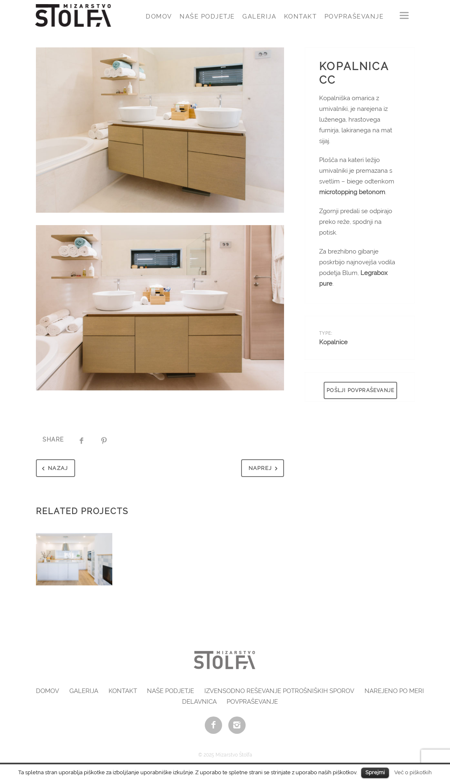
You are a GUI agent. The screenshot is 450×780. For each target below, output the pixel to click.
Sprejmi (375, 772)
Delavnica (199, 701)
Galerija (259, 16)
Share (53, 439)
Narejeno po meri (394, 691)
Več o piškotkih (413, 772)
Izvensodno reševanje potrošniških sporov (279, 691)
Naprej (265, 468)
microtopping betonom (352, 192)
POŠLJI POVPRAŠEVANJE (360, 390)
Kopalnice (333, 342)
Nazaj (53, 468)
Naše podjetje (207, 16)
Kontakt (300, 16)
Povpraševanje (354, 16)
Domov (159, 16)
